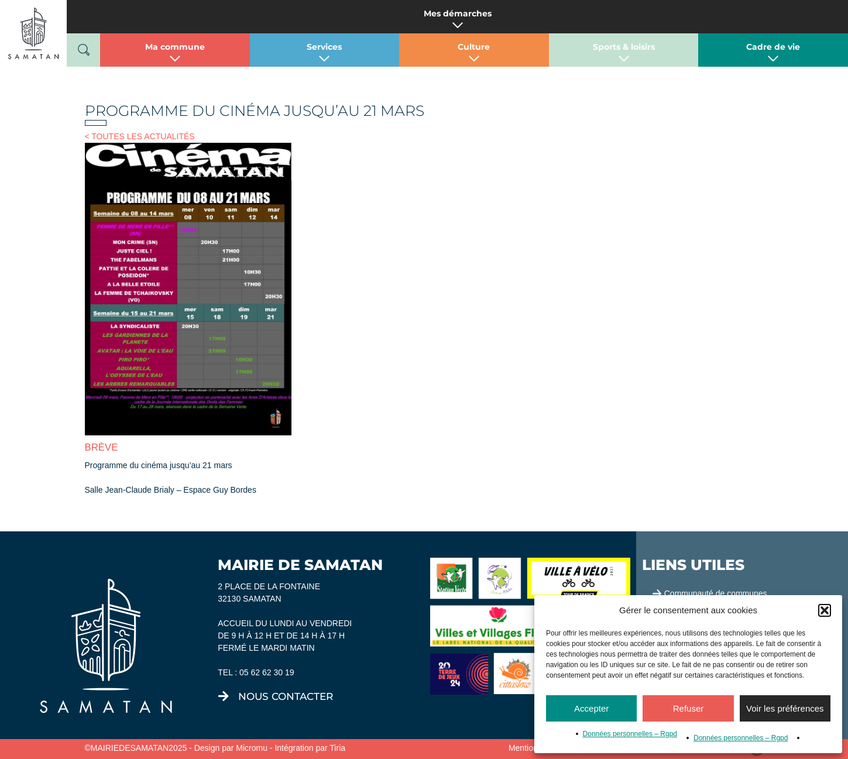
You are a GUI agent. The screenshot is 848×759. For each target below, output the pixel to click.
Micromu (251, 748)
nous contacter (285, 696)
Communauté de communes (715, 593)
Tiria (337, 748)
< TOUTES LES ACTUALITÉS (140, 136)
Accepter (591, 708)
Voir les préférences (785, 708)
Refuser (688, 708)
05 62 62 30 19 (266, 672)
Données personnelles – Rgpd (630, 734)
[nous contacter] (223, 696)
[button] (824, 610)
